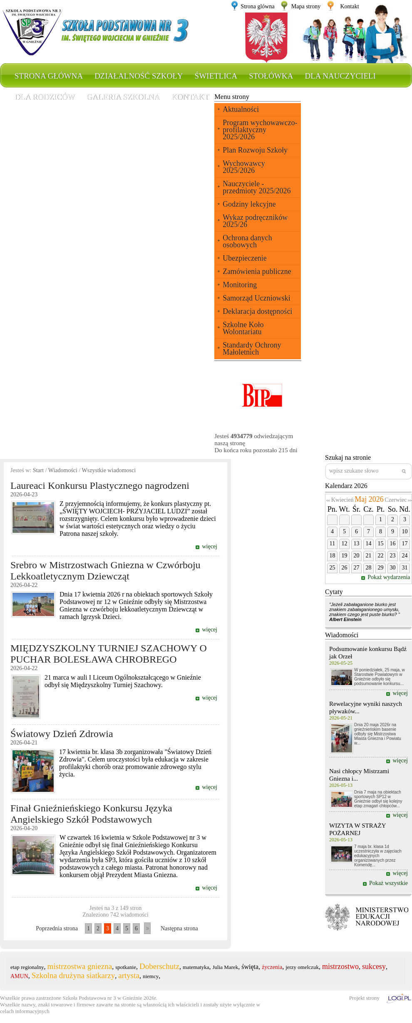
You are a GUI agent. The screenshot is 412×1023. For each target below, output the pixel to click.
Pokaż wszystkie (388, 883)
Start (38, 470)
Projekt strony (364, 998)
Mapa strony (305, 6)
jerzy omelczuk (302, 967)
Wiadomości (62, 470)
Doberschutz (159, 966)
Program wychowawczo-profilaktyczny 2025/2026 (260, 129)
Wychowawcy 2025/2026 (244, 167)
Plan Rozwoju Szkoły (255, 150)
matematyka (196, 967)
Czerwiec (396, 500)
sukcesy (374, 966)
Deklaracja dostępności (257, 311)
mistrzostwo (340, 966)
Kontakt (349, 6)
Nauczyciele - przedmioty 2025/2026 (256, 187)
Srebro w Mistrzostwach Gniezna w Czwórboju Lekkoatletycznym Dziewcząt (105, 571)
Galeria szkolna (123, 97)
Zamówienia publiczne (257, 271)
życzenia (272, 967)
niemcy (151, 976)
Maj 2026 (369, 499)
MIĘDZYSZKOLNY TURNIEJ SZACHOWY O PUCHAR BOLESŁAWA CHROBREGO (108, 654)
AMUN (19, 976)
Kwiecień (342, 500)
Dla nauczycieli (340, 75)
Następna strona (179, 928)
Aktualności (241, 109)
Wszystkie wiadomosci (109, 470)
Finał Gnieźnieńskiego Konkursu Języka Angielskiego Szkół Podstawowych (91, 814)
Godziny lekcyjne (249, 204)
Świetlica (216, 75)
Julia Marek (225, 967)
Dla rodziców (45, 97)
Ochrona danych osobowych (247, 241)
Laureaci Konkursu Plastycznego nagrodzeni (99, 485)
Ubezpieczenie (245, 258)
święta (249, 966)
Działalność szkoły (138, 75)
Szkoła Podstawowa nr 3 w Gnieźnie (102, 998)
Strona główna (49, 75)
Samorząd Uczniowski (256, 298)
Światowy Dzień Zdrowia (61, 733)
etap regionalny (27, 967)
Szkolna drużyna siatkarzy (73, 975)
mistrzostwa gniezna (79, 966)
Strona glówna (257, 6)
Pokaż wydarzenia (389, 577)
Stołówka (271, 75)
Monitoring (240, 285)
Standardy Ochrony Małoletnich (252, 348)
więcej (209, 546)
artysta (128, 975)
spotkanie (125, 967)
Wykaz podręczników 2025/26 (255, 221)
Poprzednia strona (57, 928)
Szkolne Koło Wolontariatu (243, 328)
